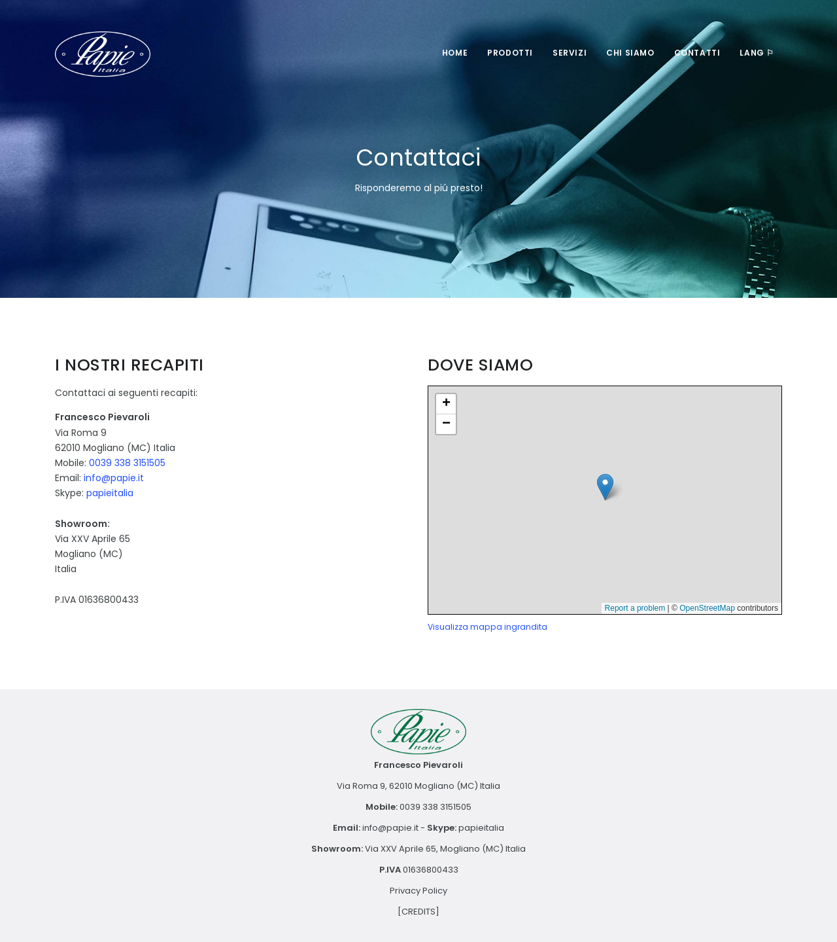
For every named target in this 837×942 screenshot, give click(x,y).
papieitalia (109, 492)
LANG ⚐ (757, 52)
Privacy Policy (418, 890)
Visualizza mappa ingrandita (487, 626)
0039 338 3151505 (127, 462)
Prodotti (510, 52)
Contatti (697, 52)
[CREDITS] (418, 911)
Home (455, 52)
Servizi (570, 52)
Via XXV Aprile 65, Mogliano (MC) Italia (445, 848)
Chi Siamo (630, 52)
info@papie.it (114, 477)
